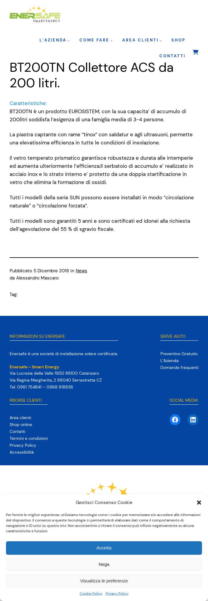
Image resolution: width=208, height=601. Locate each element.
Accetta (104, 547)
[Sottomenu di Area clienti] (160, 40)
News (81, 271)
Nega (104, 564)
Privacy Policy (117, 593)
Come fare (94, 40)
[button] (199, 503)
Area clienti (140, 40)
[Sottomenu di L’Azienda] (68, 40)
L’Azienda (53, 40)
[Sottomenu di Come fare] (111, 40)
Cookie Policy (91, 593)
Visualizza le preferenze (104, 580)
